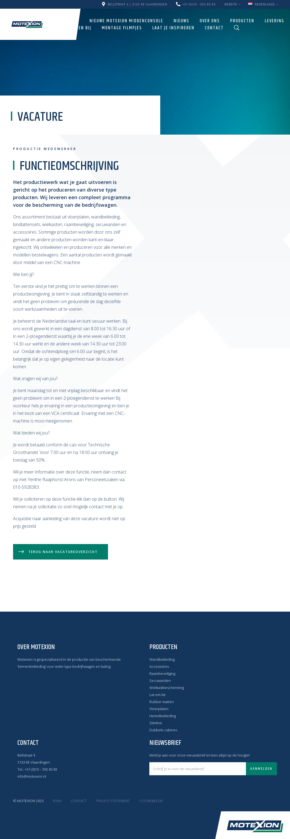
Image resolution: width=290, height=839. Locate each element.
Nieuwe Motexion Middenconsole (126, 20)
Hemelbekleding (162, 715)
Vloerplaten (158, 708)
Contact (214, 27)
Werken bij (79, 27)
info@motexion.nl (31, 776)
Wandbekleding (162, 659)
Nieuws (181, 20)
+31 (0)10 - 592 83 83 (199, 4)
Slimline (155, 722)
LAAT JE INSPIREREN (173, 27)
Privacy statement (113, 800)
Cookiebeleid (151, 800)
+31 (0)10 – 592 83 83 (41, 769)
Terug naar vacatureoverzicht (63, 551)
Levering (274, 20)
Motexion (27, 24)
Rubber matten (161, 701)
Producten (242, 20)
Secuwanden (160, 680)
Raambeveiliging (162, 673)
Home (73, 20)
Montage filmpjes (122, 27)
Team (56, 800)
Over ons (210, 20)
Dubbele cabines (163, 729)
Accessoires (159, 666)
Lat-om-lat (157, 694)
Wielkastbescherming (166, 687)
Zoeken (236, 27)
